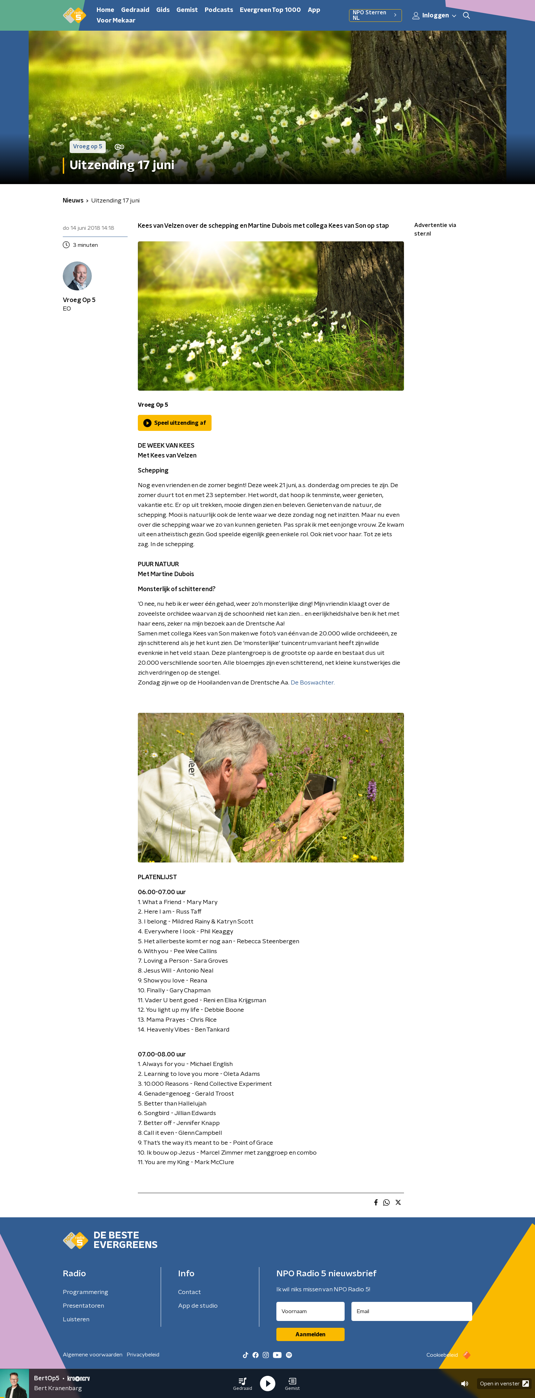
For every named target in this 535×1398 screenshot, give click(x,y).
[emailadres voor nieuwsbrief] (412, 1311)
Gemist (187, 10)
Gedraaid (135, 10)
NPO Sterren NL (375, 15)
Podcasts (219, 10)
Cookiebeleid (442, 1355)
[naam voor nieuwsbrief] (310, 1311)
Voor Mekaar (116, 21)
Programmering (85, 1292)
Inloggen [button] (434, 15)
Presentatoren (83, 1306)
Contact (189, 1292)
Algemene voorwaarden (92, 1354)
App (314, 10)
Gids (163, 10)
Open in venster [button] (504, 1383)
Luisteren (76, 1320)
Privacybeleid (143, 1354)
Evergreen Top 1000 (270, 10)
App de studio (198, 1306)
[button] (243, 1384)
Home (105, 10)
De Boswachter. (313, 683)
